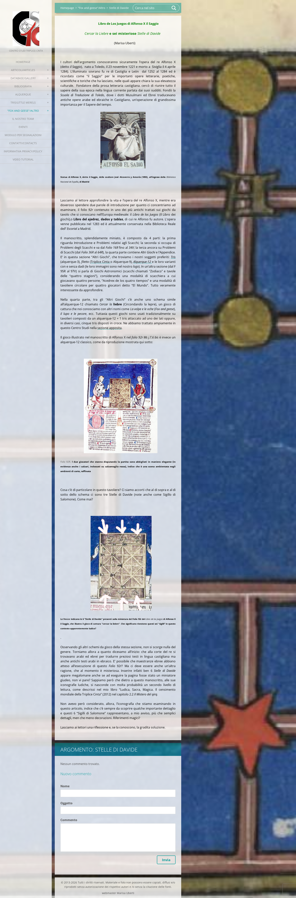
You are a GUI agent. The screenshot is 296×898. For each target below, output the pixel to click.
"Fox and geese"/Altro (23, 110)
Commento (68, 820)
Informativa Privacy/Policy (23, 151)
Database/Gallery (23, 78)
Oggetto (66, 803)
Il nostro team (23, 119)
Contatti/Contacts (23, 143)
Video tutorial (23, 159)
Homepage (23, 62)
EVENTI (23, 127)
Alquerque (23, 94)
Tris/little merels (23, 102)
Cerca (174, 8)
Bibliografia (23, 86)
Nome (64, 786)
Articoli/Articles (23, 70)
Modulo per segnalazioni (23, 135)
